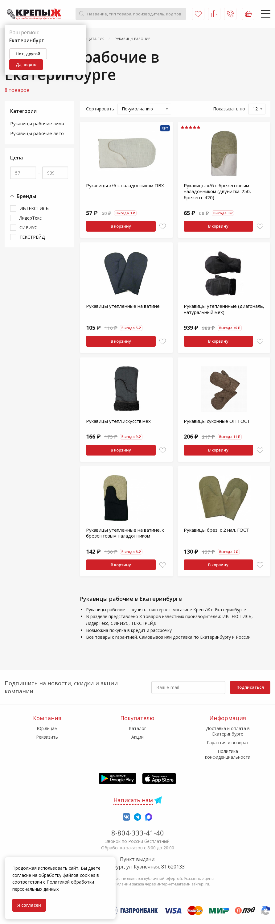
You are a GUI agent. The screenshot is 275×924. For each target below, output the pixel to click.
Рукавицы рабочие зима (37, 123)
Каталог (137, 728)
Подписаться (250, 687)
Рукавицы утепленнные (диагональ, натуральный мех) (224, 309)
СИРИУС (28, 227)
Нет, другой (28, 53)
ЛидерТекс (30, 218)
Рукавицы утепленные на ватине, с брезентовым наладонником (125, 533)
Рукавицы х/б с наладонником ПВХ (125, 185)
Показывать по (229, 109)
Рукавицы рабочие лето (37, 133)
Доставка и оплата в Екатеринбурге (228, 731)
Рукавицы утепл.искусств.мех (118, 421)
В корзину (121, 226)
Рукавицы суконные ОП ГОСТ (217, 421)
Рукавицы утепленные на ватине (123, 306)
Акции (137, 737)
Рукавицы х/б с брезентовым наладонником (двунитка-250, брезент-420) (217, 191)
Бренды (23, 196)
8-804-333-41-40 (137, 832)
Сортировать (100, 109)
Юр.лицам (47, 728)
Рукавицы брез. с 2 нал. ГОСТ (216, 530)
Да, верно (26, 64)
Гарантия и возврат (228, 742)
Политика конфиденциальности (227, 754)
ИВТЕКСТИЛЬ (34, 208)
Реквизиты (47, 737)
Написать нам (133, 800)
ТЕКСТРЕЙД (32, 237)
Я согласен (29, 905)
